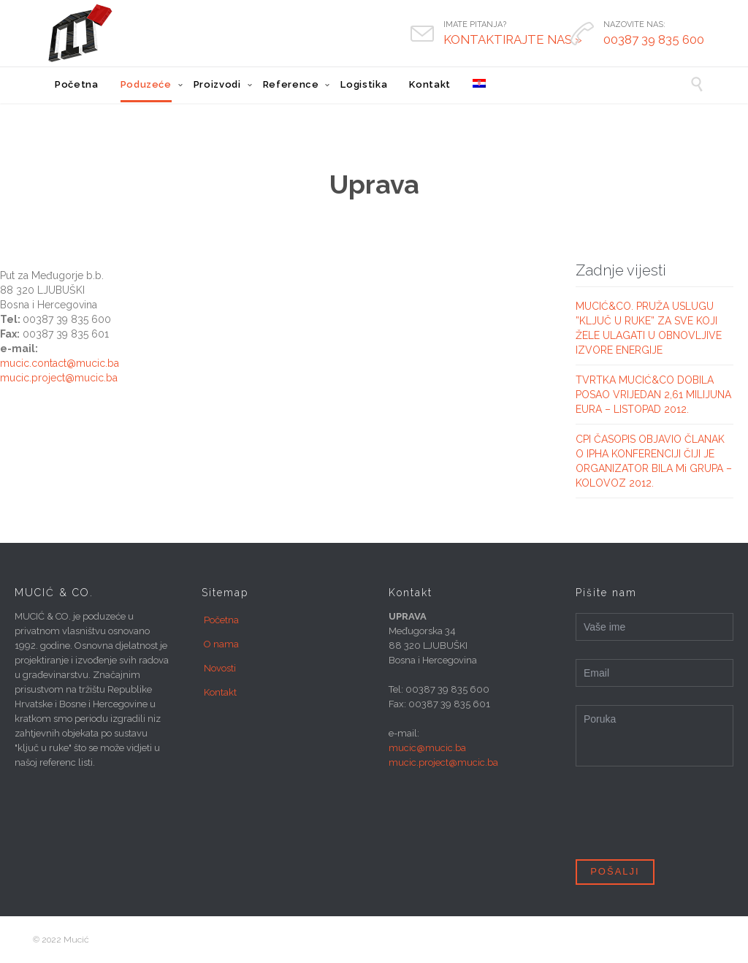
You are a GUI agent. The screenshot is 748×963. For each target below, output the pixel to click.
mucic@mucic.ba (427, 747)
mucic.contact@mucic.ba (59, 363)
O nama (221, 644)
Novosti (220, 668)
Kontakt (220, 692)
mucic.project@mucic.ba (59, 378)
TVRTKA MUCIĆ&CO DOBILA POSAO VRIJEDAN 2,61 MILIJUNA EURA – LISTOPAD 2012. (653, 394)
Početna (221, 619)
